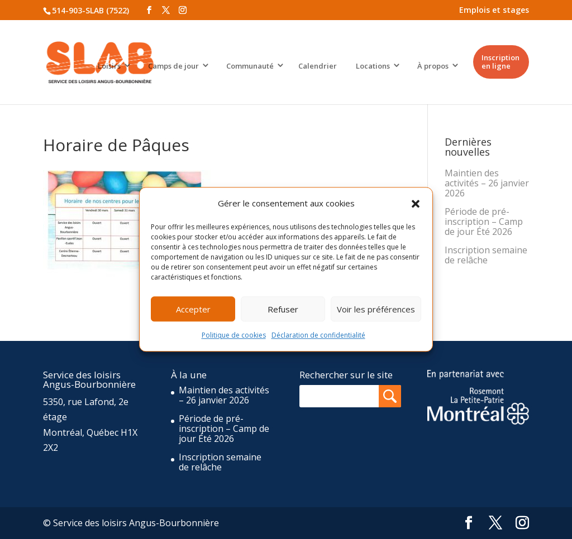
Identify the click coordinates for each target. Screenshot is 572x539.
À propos (433, 66)
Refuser (283, 309)
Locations (373, 66)
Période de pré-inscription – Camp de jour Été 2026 (484, 221)
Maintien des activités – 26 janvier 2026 (487, 183)
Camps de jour (173, 66)
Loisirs (109, 66)
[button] (415, 203)
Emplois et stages (494, 9)
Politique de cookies (234, 335)
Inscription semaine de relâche (486, 255)
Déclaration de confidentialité (318, 335)
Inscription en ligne (500, 61)
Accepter (193, 309)
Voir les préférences (376, 309)
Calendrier (317, 66)
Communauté (250, 66)
